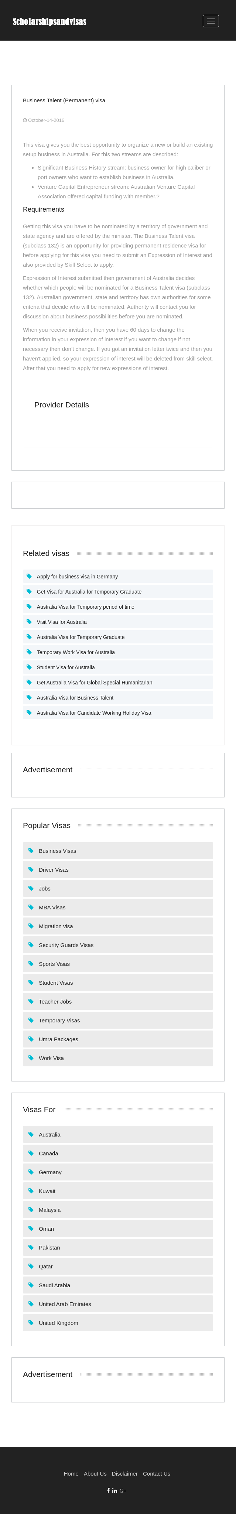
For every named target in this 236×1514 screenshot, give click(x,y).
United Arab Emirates (64, 1304)
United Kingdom (57, 1323)
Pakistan (48, 1247)
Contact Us (156, 1473)
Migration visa (55, 926)
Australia (49, 1134)
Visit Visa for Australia (61, 622)
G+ (123, 1490)
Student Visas (55, 983)
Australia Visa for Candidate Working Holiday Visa (93, 713)
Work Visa (50, 1058)
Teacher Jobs (54, 1001)
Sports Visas (53, 964)
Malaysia (49, 1210)
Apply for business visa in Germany (76, 577)
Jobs (44, 888)
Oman (45, 1229)
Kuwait (46, 1191)
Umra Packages (57, 1039)
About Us (95, 1473)
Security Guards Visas (65, 945)
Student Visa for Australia (65, 667)
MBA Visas (51, 907)
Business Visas (56, 851)
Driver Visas (53, 870)
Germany (49, 1172)
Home (71, 1473)
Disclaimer (125, 1473)
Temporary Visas (58, 1020)
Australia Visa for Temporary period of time (84, 607)
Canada (47, 1153)
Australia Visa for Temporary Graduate (80, 637)
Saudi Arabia (53, 1285)
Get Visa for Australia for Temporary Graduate (88, 592)
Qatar (45, 1266)
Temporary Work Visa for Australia (75, 652)
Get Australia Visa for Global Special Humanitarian (93, 683)
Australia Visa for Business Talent (74, 698)
